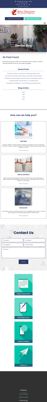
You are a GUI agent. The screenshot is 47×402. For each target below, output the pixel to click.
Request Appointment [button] (14, 18)
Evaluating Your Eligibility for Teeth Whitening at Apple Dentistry (23, 83)
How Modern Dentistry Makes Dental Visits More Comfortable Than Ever (23, 78)
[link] (24, 4)
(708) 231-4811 (24, 3)
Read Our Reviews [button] (23, 341)
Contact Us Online (23, 397)
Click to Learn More (23, 150)
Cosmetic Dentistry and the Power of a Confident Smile (23, 80)
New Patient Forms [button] (33, 18)
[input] (12, 240)
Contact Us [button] (23, 365)
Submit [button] (23, 262)
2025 (23, 94)
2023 (23, 99)
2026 (23, 92)
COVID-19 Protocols (24, 6)
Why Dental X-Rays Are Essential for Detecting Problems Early (23, 73)
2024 (23, 97)
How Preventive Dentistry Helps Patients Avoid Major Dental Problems (23, 76)
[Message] (23, 252)
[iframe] (23, 379)
